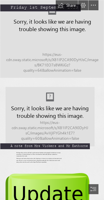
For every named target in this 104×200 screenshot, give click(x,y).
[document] (52, 100)
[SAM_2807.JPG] (52, 39)
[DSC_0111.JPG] (52, 114)
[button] (67, 5)
